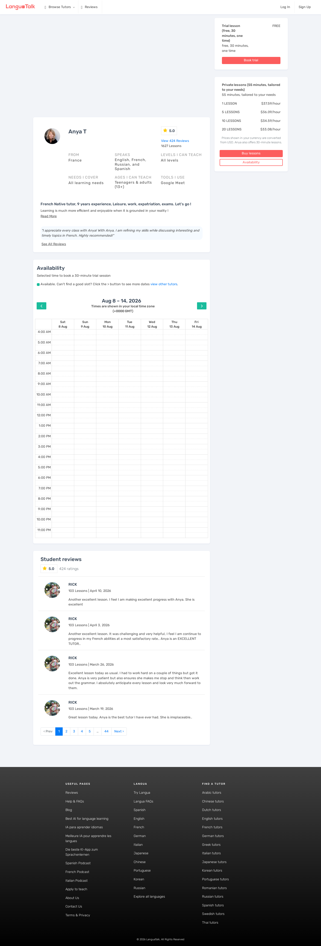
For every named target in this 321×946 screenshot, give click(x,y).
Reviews (71, 793)
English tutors (212, 819)
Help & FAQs (74, 801)
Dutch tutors (211, 810)
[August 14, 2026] (197, 324)
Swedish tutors (213, 914)
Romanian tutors (214, 888)
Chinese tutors (213, 801)
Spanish (140, 810)
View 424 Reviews (175, 141)
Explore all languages (149, 897)
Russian (139, 888)
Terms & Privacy (77, 915)
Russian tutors (212, 897)
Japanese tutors (214, 862)
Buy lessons (251, 153)
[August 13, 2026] (174, 324)
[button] (49, 216)
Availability (251, 162)
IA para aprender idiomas (84, 827)
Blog (68, 810)
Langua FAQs (143, 801)
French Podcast (77, 872)
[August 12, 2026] (152, 324)
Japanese (141, 853)
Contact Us (73, 906)
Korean (139, 879)
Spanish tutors (213, 905)
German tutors (213, 836)
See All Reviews (53, 244)
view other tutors (163, 284)
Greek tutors (211, 845)
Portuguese (142, 871)
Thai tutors (210, 923)
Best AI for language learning (86, 819)
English (139, 819)
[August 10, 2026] (107, 324)
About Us (72, 898)
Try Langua (142, 793)
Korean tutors (212, 871)
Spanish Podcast (78, 863)
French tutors (212, 827)
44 (106, 731)
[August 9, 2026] (85, 324)
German (140, 836)
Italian (138, 845)
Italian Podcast (76, 881)
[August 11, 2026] (129, 324)
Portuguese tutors (215, 879)
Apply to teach (76, 889)
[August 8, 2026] (63, 324)
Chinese (140, 862)
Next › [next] (119, 731)
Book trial (251, 60)
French (139, 827)
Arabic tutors (211, 793)
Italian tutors (211, 853)
